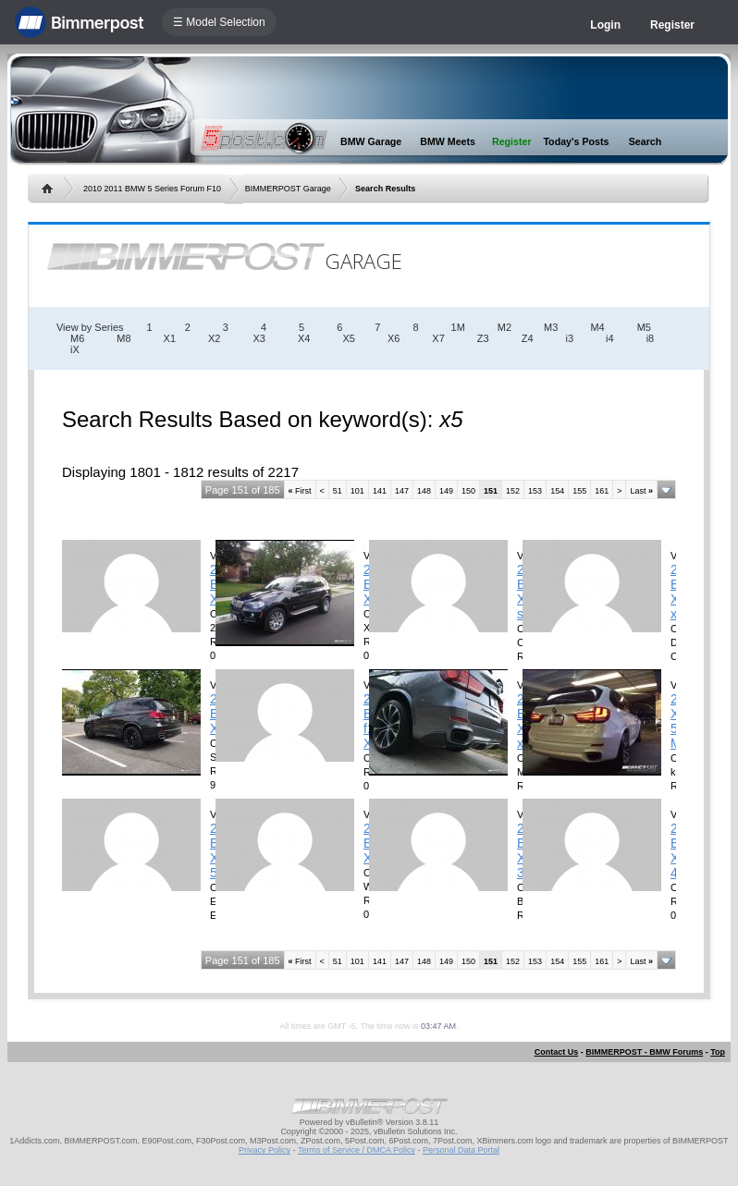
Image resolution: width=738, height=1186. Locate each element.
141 (380, 490)
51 (337, 490)
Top (717, 1052)
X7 (438, 338)
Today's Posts (576, 141)
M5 (644, 327)
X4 (304, 338)
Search (645, 141)
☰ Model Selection (219, 22)
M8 (123, 338)
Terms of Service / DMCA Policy (356, 1150)
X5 (348, 338)
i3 (570, 338)
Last (641, 490)
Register (672, 24)
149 (446, 490)
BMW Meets (447, 141)
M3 (551, 327)
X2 (214, 338)
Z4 (528, 338)
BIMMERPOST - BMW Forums (644, 1052)
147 (402, 490)
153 (535, 490)
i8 (650, 338)
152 (513, 490)
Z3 (483, 338)
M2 (504, 327)
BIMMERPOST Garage (288, 188)
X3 (258, 338)
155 (579, 490)
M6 (77, 338)
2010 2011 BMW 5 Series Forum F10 (152, 188)
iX (75, 349)
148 (424, 490)
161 (602, 490)
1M (458, 327)
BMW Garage (370, 141)
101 (357, 490)
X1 (170, 338)
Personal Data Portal (461, 1150)
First (300, 490)
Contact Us (557, 1052)
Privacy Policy (264, 1150)
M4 (597, 327)
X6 (393, 338)
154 (557, 490)
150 (468, 490)
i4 (610, 338)
